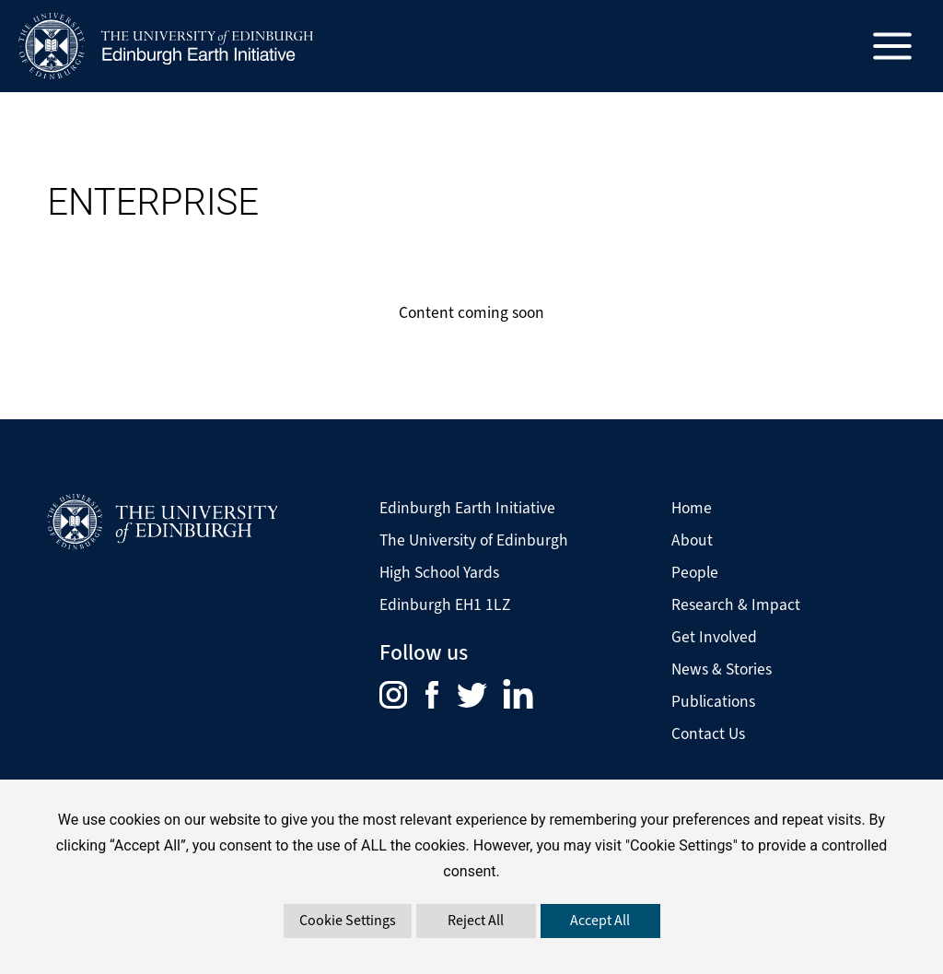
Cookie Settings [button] (347, 920)
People (694, 572)
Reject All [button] (476, 920)
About (692, 540)
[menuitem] (402, 693)
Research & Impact (735, 604)
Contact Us (708, 733)
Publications (713, 701)
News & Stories (721, 669)
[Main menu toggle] (893, 46)
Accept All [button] (600, 920)
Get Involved (714, 637)
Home (691, 508)
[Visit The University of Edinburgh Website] (162, 521)
